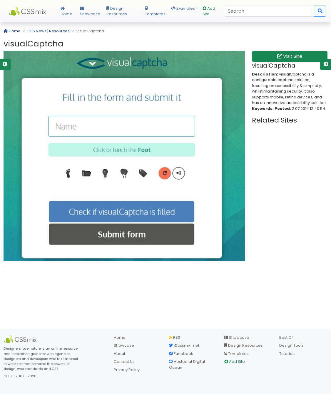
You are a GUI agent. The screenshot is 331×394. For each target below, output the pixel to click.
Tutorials (287, 353)
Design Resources (116, 11)
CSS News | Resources (48, 31)
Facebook (181, 353)
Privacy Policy (127, 370)
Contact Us (124, 361)
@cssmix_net (184, 345)
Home (66, 11)
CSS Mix (29, 11)
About (119, 353)
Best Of (286, 337)
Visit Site (289, 56)
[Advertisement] (124, 280)
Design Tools (291, 345)
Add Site (209, 11)
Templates (155, 11)
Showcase (90, 11)
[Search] (269, 11)
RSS (174, 337)
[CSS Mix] (21, 339)
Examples (183, 8)
